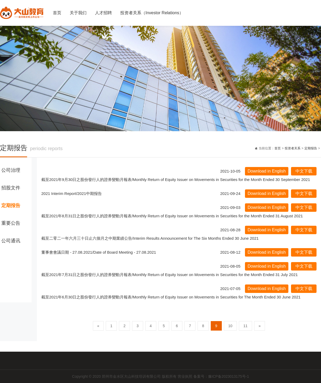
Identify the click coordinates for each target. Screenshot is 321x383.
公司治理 (10, 170)
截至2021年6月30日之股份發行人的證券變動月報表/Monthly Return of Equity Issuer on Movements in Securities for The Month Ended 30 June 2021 (170, 297)
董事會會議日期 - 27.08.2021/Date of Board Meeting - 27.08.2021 (98, 252)
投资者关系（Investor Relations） (151, 13)
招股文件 (10, 187)
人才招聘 (103, 13)
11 (245, 326)
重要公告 (10, 223)
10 (230, 326)
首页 (57, 13)
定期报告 (310, 148)
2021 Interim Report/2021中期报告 (71, 193)
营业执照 (185, 376)
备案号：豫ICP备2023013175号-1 (221, 376)
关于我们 (78, 13)
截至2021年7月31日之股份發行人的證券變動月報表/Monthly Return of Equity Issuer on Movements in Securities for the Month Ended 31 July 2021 (169, 274)
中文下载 (303, 171)
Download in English (267, 171)
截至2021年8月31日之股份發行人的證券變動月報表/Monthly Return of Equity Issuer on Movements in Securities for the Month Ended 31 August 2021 (172, 216)
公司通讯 (10, 240)
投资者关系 (292, 148)
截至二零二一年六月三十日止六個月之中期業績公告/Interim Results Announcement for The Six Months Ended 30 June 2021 (150, 238)
